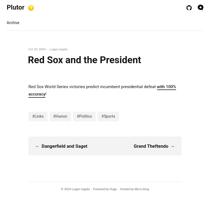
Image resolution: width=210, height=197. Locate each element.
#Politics (84, 116)
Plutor (16, 7)
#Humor (60, 116)
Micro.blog (142, 189)
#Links (38, 116)
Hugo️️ (113, 189)
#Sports (108, 116)
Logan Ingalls (81, 189)
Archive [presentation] (13, 23)
